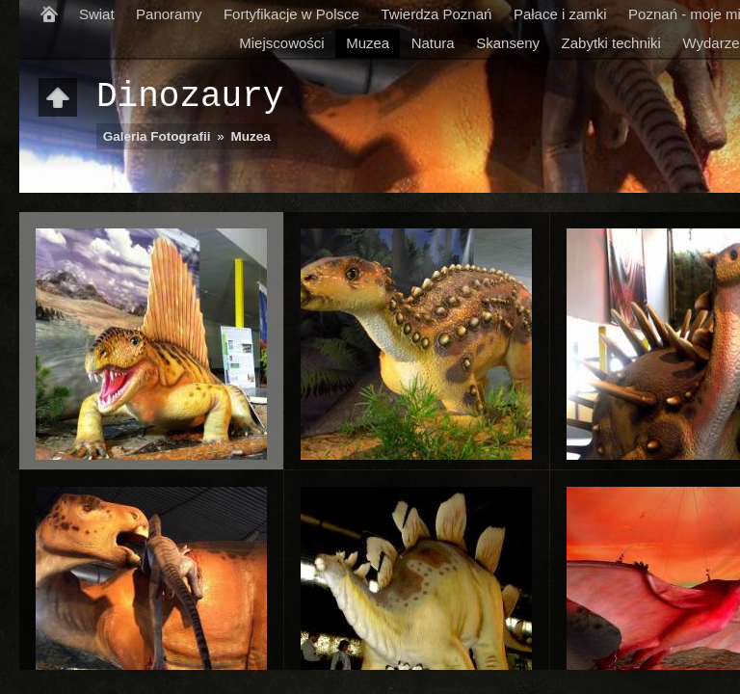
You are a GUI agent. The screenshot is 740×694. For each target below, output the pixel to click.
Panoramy (168, 14)
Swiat (97, 14)
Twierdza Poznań (436, 14)
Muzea (367, 43)
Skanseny (508, 43)
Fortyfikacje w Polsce (291, 14)
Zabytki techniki (611, 43)
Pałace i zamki (560, 14)
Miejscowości (281, 43)
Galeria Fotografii (157, 136)
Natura (433, 43)
